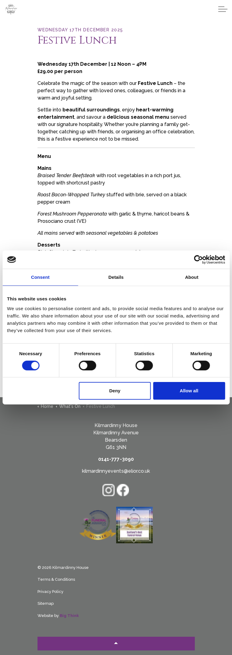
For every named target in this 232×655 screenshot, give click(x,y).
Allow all (189, 390)
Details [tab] (116, 277)
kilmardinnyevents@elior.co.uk (116, 471)
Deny (114, 390)
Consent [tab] (40, 277)
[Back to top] (116, 643)
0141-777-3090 (116, 459)
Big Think (69, 615)
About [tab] (191, 277)
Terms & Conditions (56, 579)
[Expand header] (223, 9)
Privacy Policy (50, 591)
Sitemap (45, 603)
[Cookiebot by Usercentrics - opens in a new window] (198, 259)
